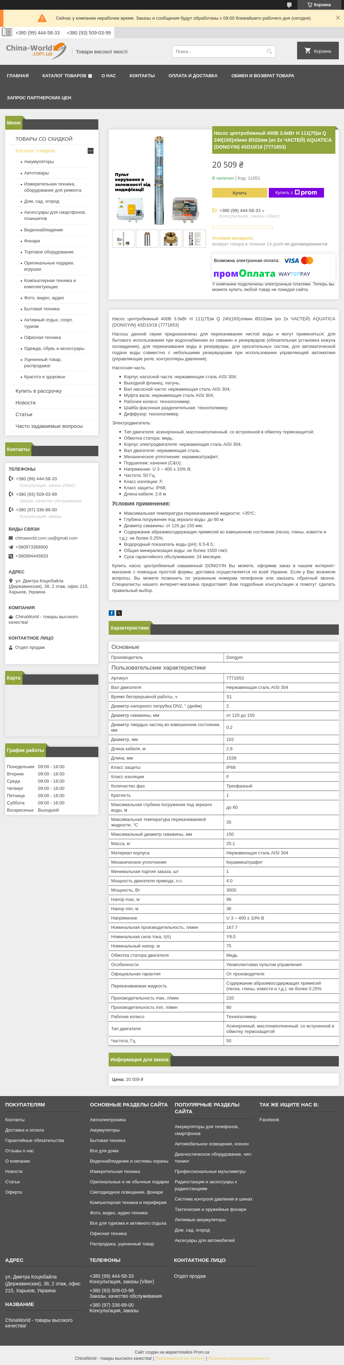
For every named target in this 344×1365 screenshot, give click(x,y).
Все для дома (104, 1150)
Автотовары (36, 172)
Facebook (269, 1119)
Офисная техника (42, 337)
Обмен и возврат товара (263, 75)
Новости (26, 402)
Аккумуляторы (39, 161)
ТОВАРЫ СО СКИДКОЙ (44, 139)
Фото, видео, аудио (44, 297)
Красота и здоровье (44, 376)
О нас (108, 75)
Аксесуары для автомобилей (205, 1240)
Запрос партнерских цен (39, 97)
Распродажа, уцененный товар (122, 1243)
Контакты (142, 75)
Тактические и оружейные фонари (210, 1209)
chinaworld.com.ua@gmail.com (46, 538)
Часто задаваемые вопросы (49, 426)
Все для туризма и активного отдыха (128, 1223)
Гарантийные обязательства (34, 1140)
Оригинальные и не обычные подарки (129, 1181)
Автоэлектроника (108, 1119)
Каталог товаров (64, 75)
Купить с (296, 193)
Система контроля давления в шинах (213, 1199)
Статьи (24, 414)
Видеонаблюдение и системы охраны (129, 1161)
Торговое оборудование (48, 251)
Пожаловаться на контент (180, 1358)
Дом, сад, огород (41, 201)
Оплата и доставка (193, 75)
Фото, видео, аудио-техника (119, 1212)
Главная (18, 75)
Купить (240, 192)
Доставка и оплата (24, 1130)
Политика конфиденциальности (238, 1358)
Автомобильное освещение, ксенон (211, 1143)
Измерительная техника (115, 1171)
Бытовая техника (41, 308)
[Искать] (270, 52)
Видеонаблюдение (43, 229)
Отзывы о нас (19, 1150)
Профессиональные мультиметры (210, 1171)
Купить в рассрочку (39, 391)
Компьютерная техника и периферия (128, 1202)
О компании (17, 1161)
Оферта (13, 1192)
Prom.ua (201, 1352)
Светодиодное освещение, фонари (126, 1192)
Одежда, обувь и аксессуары (54, 348)
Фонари (32, 240)
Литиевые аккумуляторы (200, 1219)
